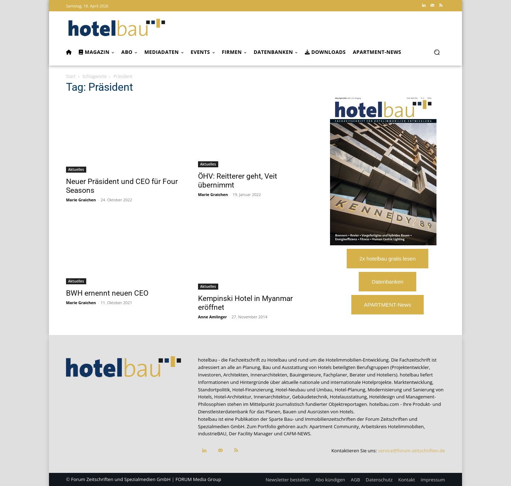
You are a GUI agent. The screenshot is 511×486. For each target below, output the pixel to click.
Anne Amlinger (212, 316)
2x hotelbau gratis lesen (387, 259)
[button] (436, 52)
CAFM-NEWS (297, 433)
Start (71, 76)
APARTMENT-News (387, 305)
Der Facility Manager (251, 433)
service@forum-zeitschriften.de (411, 450)
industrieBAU (212, 433)
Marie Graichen (81, 199)
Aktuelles (76, 169)
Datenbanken (387, 282)
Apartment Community (334, 426)
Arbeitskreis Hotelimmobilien (392, 426)
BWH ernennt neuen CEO (107, 293)
